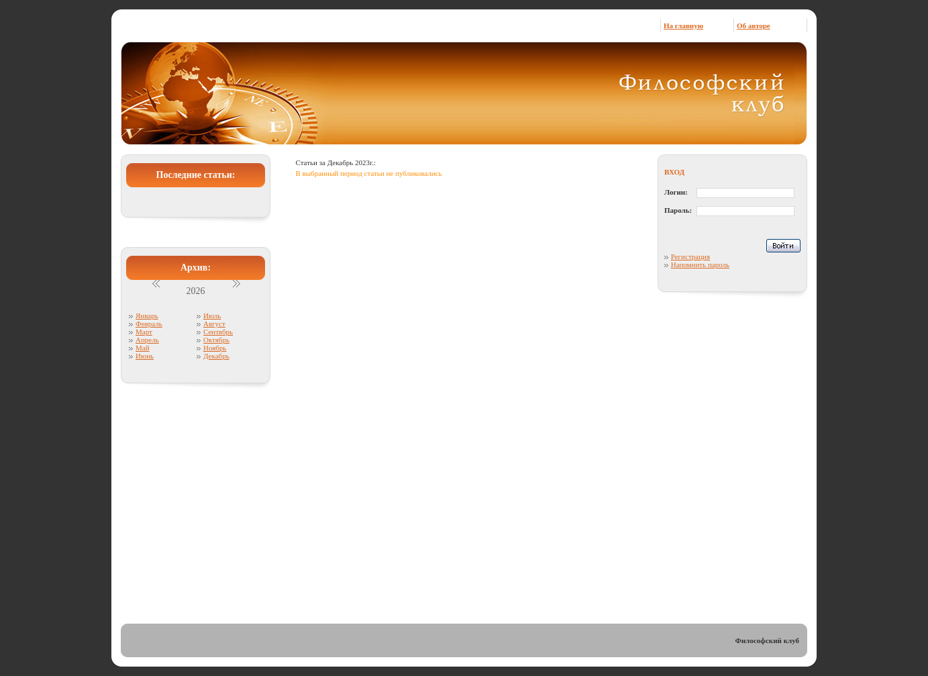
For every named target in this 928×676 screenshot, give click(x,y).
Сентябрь (218, 332)
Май (143, 348)
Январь (147, 315)
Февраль (149, 324)
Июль (212, 315)
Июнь (145, 356)
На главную (683, 25)
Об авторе (753, 25)
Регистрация (690, 256)
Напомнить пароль (700, 264)
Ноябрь (214, 348)
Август (214, 324)
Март (144, 332)
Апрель (147, 340)
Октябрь (216, 340)
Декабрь (216, 356)
